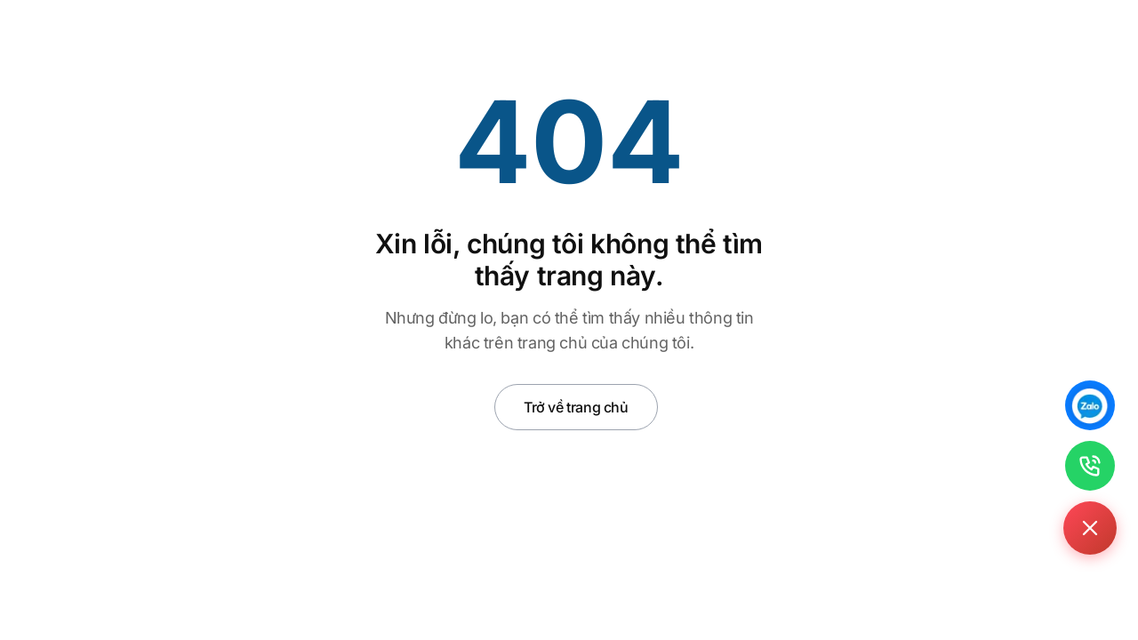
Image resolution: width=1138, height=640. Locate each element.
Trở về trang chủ (576, 407)
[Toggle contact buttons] (1090, 528)
